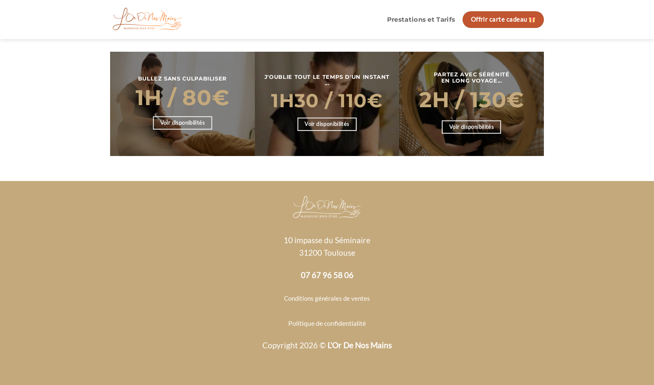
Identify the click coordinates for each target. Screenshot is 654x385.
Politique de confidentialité (327, 323)
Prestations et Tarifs (421, 19)
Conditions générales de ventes (327, 298)
